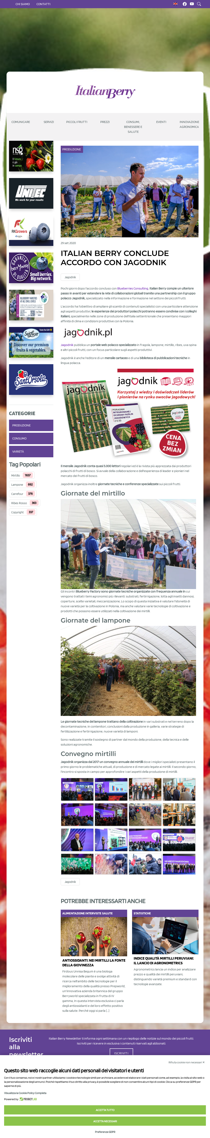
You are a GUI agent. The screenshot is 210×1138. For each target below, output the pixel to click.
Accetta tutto (105, 1110)
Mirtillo (15, 475)
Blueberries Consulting (132, 288)
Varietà (18, 451)
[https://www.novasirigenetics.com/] (31, 159)
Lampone (17, 485)
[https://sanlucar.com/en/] (31, 345)
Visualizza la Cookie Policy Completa (25, 1093)
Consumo (19, 438)
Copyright (17, 512)
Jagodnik (70, 277)
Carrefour (17, 494)
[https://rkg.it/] (31, 233)
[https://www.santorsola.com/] (31, 382)
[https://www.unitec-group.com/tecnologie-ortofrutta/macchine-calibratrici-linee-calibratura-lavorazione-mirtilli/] (31, 196)
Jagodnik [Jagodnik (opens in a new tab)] (67, 345)
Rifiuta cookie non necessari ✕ (187, 1062)
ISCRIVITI (121, 1053)
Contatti (43, 4)
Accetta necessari (105, 1121)
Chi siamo (23, 4)
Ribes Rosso (19, 503)
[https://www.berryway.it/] (31, 271)
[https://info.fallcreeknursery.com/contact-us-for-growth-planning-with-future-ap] (31, 308)
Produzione (21, 425)
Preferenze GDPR (105, 1131)
